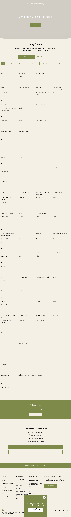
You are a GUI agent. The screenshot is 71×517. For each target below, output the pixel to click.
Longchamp (4, 223)
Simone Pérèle (5, 305)
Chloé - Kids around (41, 105)
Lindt (37, 220)
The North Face (22, 315)
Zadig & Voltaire (5, 375)
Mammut (38, 234)
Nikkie (37, 256)
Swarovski (55, 305)
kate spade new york (58, 192)
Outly (3, 266)
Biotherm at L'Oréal (23, 87)
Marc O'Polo (4, 239)
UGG (2, 333)
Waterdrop (21, 354)
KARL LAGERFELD (23, 192)
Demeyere (4, 120)
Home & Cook (40, 168)
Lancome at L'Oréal (6, 216)
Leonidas (55, 216)
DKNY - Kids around (41, 120)
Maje (19, 234)
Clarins (54, 105)
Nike (19, 256)
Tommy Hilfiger (22, 320)
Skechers (20, 305)
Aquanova (55, 73)
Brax (54, 92)
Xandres (3, 364)
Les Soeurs (4, 220)
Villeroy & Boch (22, 343)
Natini (3, 253)
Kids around (21, 197)
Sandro (20, 301)
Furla (19, 143)
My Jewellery (4, 242)
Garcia (37, 154)
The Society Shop (40, 315)
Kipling (54, 197)
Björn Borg (38, 87)
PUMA (3, 280)
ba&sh (3, 87)
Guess (3, 157)
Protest (54, 277)
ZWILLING (39, 375)
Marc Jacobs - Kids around (60, 234)
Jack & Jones (4, 182)
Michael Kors (56, 239)
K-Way (3, 192)
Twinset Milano (40, 320)
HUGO (55, 168)
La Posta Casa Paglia (41, 213)
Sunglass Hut (39, 305)
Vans (2, 343)
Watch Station (5, 354)
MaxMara (38, 239)
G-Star (3, 154)
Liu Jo (54, 220)
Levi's (19, 220)
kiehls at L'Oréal (40, 197)
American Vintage (23, 73)
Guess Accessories (23, 157)
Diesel (20, 120)
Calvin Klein (4, 105)
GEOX (54, 154)
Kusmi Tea (4, 203)
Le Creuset (21, 216)
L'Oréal (20, 213)
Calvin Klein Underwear (24, 105)
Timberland (56, 315)
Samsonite (4, 301)
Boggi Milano (5, 92)
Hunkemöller (4, 171)
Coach (20, 108)
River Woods (21, 291)
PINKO (3, 277)
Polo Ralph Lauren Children (43, 277)
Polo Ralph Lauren (23, 277)
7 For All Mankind (6, 387)
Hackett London (5, 168)
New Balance (39, 253)
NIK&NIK (4, 256)
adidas (3, 73)
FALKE (3, 143)
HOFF (20, 168)
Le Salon (38, 216)
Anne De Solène (40, 73)
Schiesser (38, 301)
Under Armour (22, 333)
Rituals (3, 291)
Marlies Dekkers (22, 239)
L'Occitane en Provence (7, 213)
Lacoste (55, 213)
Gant (19, 154)
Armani (3, 76)
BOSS (20, 92)
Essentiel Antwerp (6, 131)
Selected (55, 301)
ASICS (20, 76)
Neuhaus (20, 253)
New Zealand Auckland (59, 253)
